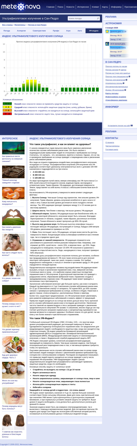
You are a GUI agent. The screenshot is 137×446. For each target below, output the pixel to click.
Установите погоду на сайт (119, 126)
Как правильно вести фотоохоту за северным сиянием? (12, 158)
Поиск (60, 7)
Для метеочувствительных (116, 87)
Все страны (7, 25)
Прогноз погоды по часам (116, 66)
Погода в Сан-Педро (37, 25)
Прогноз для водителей (115, 80)
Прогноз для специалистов (116, 76)
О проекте (109, 142)
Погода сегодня (111, 70)
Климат (95, 7)
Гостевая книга (111, 149)
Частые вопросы (112, 146)
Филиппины (19, 25)
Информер (116, 7)
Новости (70, 7)
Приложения (130, 7)
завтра (123, 70)
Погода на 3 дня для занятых (117, 73)
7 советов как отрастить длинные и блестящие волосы (12, 434)
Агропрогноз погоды (113, 83)
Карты (105, 7)
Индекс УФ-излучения (114, 90)
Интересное (83, 7)
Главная (50, 7)
